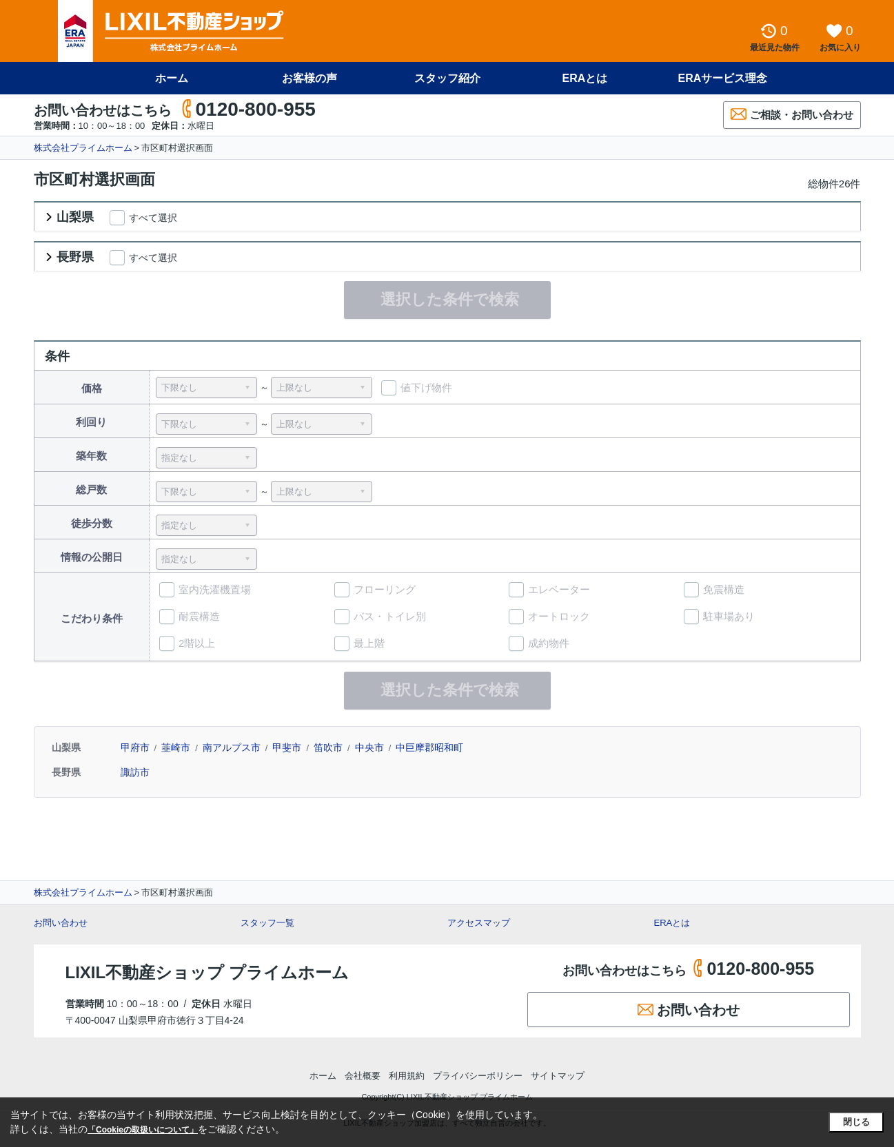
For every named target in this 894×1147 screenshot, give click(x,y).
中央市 (369, 747)
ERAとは (585, 78)
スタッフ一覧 (267, 923)
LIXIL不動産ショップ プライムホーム (207, 972)
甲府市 (135, 747)
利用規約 (407, 1076)
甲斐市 (286, 747)
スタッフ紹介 (447, 78)
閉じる (856, 1122)
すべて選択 (153, 217)
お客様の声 (309, 78)
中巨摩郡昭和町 (429, 747)
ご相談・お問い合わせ (792, 114)
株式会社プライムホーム (83, 148)
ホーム (171, 78)
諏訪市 (135, 772)
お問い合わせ (61, 923)
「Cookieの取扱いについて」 (143, 1130)
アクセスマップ (478, 923)
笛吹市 (328, 747)
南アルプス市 (232, 747)
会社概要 (362, 1076)
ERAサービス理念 (723, 78)
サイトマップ (558, 1076)
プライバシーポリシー (477, 1076)
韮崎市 (175, 747)
